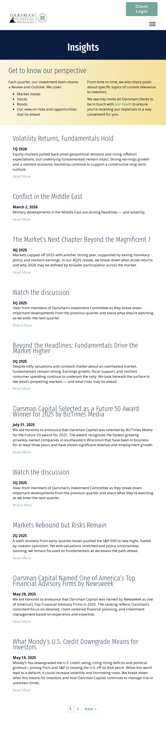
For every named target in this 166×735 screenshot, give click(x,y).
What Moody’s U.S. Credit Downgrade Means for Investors (75, 644)
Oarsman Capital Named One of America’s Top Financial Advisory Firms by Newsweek (74, 581)
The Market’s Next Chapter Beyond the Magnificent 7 (82, 239)
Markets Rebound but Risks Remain (59, 525)
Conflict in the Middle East (47, 196)
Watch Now (22, 325)
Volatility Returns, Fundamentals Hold (63, 138)
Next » (90, 708)
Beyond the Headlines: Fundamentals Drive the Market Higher (75, 348)
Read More (22, 176)
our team (123, 103)
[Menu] (152, 24)
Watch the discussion (41, 292)
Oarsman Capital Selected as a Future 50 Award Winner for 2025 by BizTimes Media (76, 411)
